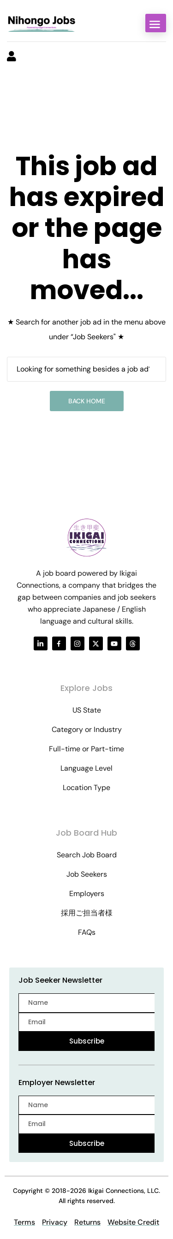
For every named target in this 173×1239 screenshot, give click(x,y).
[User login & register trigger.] (11, 57)
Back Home (86, 401)
